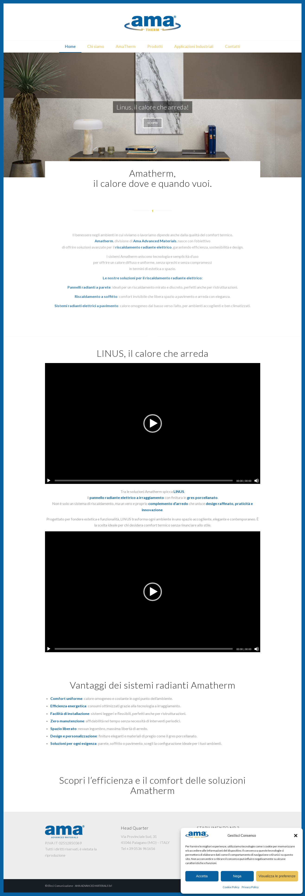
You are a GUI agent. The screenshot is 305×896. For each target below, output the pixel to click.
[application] (152, 423)
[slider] (144, 480)
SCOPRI (152, 123)
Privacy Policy (250, 887)
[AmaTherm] (152, 22)
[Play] (48, 480)
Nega (237, 876)
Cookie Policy (231, 887)
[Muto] (256, 480)
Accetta (202, 876)
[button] (295, 835)
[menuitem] (70, 46)
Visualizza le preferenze (277, 876)
